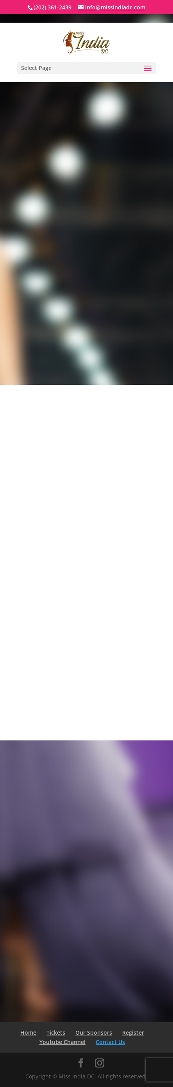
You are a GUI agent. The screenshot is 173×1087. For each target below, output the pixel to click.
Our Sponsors (93, 1032)
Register (133, 1032)
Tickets (55, 1032)
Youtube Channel (62, 1042)
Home (28, 1032)
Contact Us (110, 1042)
